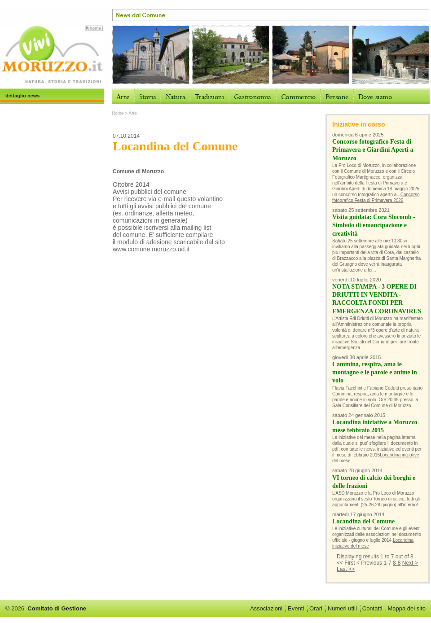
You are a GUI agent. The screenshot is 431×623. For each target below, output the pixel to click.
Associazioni (266, 608)
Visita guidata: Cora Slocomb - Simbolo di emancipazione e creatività (373, 225)
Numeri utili (342, 608)
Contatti (372, 608)
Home (118, 113)
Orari (315, 608)
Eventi (296, 608)
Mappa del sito (406, 608)
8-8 (396, 563)
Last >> (346, 569)
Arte (133, 113)
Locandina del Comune (363, 521)
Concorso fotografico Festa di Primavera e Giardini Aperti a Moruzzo (372, 149)
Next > (410, 563)
